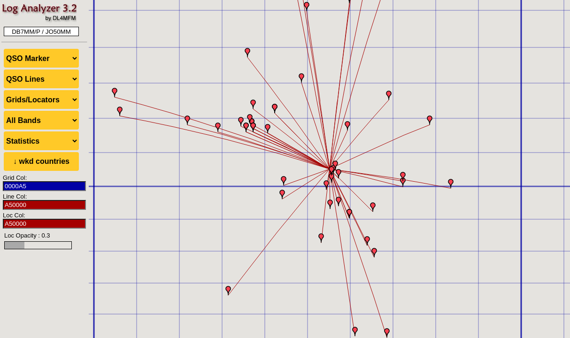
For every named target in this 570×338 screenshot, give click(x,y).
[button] (338, 173)
